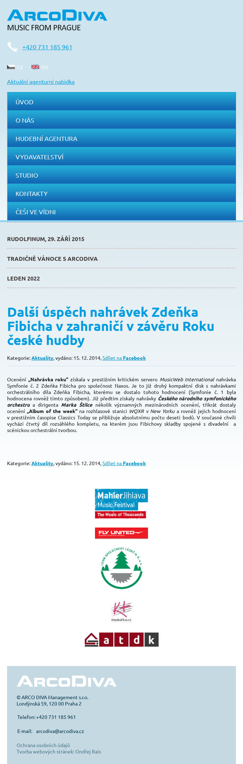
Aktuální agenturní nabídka (41, 81)
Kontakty (32, 193)
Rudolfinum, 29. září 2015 (45, 238)
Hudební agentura (46, 138)
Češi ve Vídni (36, 211)
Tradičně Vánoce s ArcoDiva (52, 258)
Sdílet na (124, 358)
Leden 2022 (23, 278)
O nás (25, 120)
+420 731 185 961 (47, 46)
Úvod (25, 101)
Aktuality (42, 358)
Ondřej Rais (88, 751)
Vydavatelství (40, 156)
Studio (27, 175)
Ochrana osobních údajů (43, 745)
